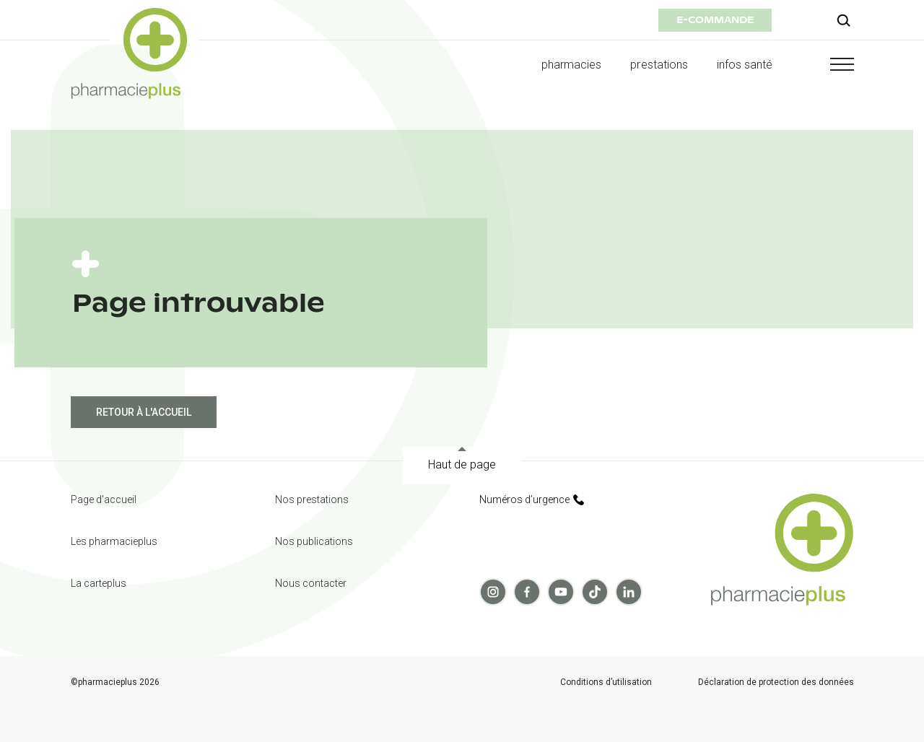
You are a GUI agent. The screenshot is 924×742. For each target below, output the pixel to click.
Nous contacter (310, 583)
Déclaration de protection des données (776, 682)
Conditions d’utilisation (606, 682)
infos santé (745, 64)
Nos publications (314, 541)
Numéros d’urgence (531, 499)
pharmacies (571, 64)
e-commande (715, 20)
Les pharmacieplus (114, 541)
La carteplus (98, 583)
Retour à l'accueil (143, 412)
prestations (659, 64)
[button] (828, 64)
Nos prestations (312, 499)
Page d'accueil (103, 499)
